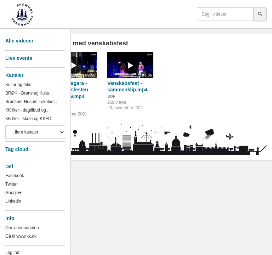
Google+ (13, 192)
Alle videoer (19, 41)
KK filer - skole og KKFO (28, 118)
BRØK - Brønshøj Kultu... (29, 93)
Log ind (12, 252)
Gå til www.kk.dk (20, 236)
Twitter (11, 184)
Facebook (14, 175)
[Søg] (260, 14)
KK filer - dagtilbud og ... (28, 110)
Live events (18, 58)
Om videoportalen (22, 227)
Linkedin (13, 201)
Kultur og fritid (18, 84)
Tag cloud (16, 149)
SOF (111, 96)
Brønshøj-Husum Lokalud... (31, 101)
